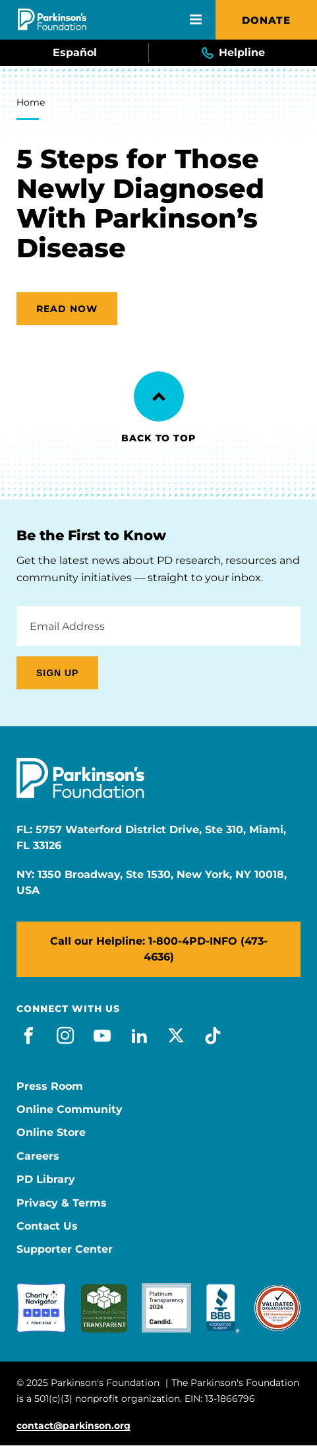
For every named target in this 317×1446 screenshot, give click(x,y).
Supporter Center (64, 1249)
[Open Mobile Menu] (196, 20)
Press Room (49, 1086)
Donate (266, 20)
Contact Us (47, 1226)
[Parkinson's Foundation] (52, 19)
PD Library (45, 1179)
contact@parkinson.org (73, 1426)
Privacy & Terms (61, 1203)
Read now (67, 309)
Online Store (51, 1133)
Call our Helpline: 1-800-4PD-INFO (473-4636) (159, 949)
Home (30, 102)
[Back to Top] (159, 396)
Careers (37, 1156)
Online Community (69, 1110)
